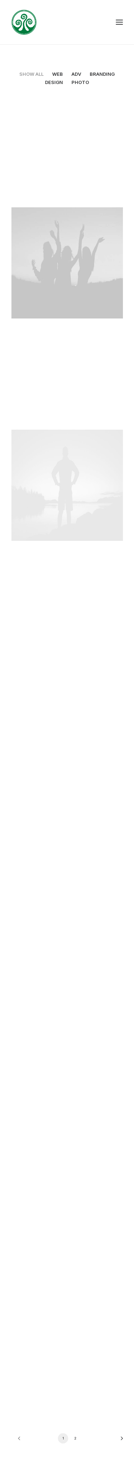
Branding (102, 74)
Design (54, 82)
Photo (80, 82)
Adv (76, 74)
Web (57, 74)
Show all (31, 74)
